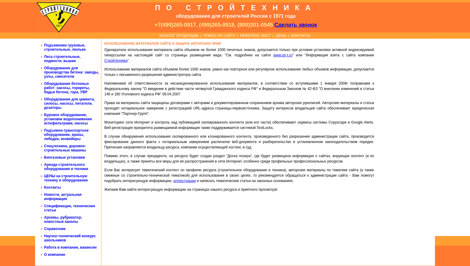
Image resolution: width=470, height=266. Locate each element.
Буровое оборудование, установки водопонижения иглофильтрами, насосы (68, 119)
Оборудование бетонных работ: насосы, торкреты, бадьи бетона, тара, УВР (67, 88)
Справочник (55, 229)
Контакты (52, 187)
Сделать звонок (295, 25)
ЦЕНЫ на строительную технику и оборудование (66, 178)
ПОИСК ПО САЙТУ (219, 36)
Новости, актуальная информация (63, 197)
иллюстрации (184, 181)
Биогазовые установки (64, 157)
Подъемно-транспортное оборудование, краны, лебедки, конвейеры (66, 134)
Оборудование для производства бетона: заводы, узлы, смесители (71, 72)
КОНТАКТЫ (301, 36)
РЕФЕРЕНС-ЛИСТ (255, 36)
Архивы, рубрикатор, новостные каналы (63, 219)
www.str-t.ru (282, 55)
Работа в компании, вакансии (70, 247)
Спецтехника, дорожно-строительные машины (65, 148)
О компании (54, 255)
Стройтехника (116, 60)
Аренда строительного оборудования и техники (66, 167)
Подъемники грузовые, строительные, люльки (65, 47)
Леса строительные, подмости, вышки (62, 59)
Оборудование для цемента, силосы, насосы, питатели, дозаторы (69, 103)
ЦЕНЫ (280, 36)
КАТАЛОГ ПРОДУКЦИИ (179, 36)
